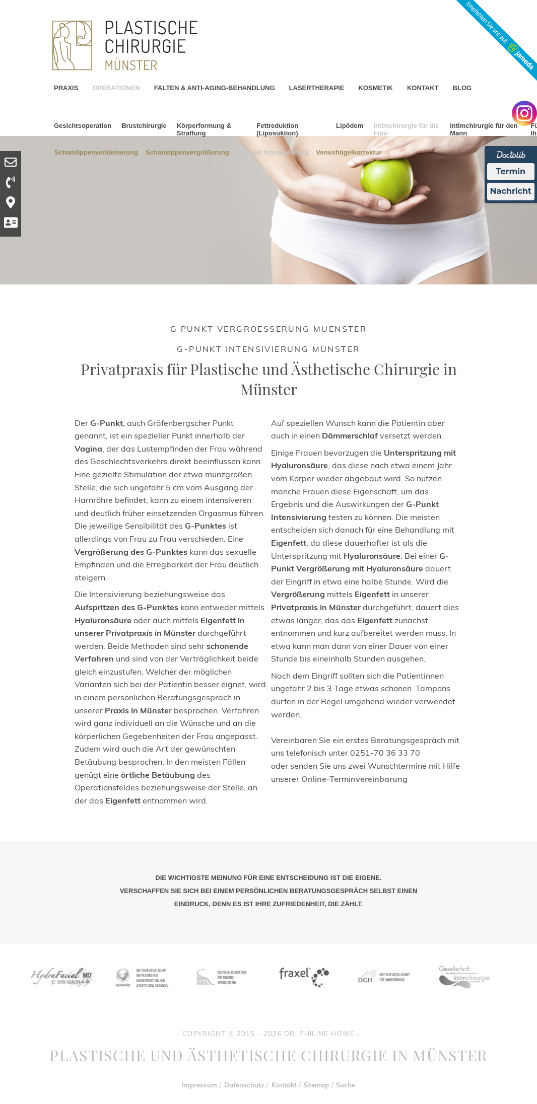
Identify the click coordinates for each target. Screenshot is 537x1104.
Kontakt (284, 1085)
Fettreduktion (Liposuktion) (277, 129)
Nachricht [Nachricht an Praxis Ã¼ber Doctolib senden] (510, 191)
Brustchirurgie (144, 125)
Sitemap (316, 1085)
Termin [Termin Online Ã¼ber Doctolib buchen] (511, 171)
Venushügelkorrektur (349, 152)
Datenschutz (244, 1085)
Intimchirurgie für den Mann (483, 129)
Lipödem (349, 125)
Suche (345, 1085)
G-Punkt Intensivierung (273, 152)
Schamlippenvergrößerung (187, 152)
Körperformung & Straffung (204, 129)
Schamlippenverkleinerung (96, 152)
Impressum (199, 1085)
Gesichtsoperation (82, 125)
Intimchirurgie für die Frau (406, 129)
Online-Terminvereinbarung (354, 779)
